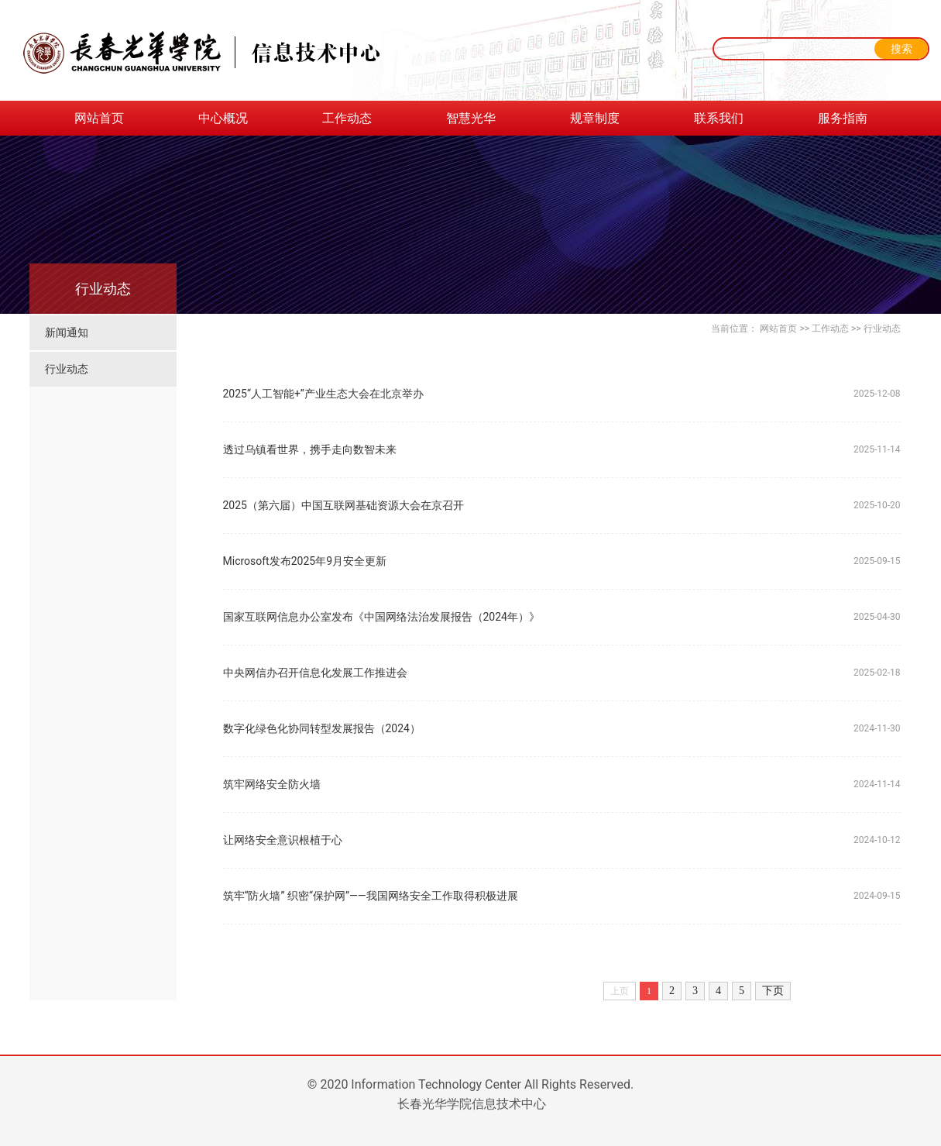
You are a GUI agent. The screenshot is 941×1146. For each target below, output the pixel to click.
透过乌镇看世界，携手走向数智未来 (310, 449)
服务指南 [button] (842, 118)
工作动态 (830, 328)
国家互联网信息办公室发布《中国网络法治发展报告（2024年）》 (381, 617)
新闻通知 (66, 332)
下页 (773, 990)
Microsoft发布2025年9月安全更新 (305, 561)
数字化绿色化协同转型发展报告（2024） (322, 728)
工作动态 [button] (347, 118)
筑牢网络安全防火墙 (272, 784)
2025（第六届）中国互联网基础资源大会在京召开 (343, 505)
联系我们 (719, 118)
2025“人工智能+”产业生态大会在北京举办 (323, 393)
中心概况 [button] (223, 118)
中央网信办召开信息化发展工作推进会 (315, 672)
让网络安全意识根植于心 (282, 840)
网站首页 (99, 118)
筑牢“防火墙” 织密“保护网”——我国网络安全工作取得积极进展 (370, 896)
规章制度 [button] (595, 118)
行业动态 (66, 369)
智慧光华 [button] (471, 118)
